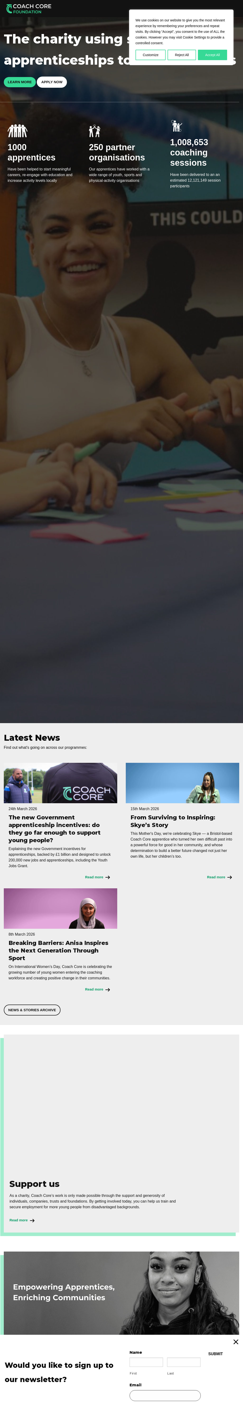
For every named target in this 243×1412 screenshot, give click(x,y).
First (133, 1373)
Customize (151, 55)
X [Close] (240, 1339)
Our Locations (174, 8)
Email (135, 1385)
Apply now (59, 82)
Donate (227, 8)
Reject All (182, 55)
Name (136, 1352)
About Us (147, 8)
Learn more (22, 82)
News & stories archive (35, 1011)
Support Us (202, 8)
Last (170, 1373)
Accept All (212, 55)
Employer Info (121, 8)
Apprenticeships (89, 8)
